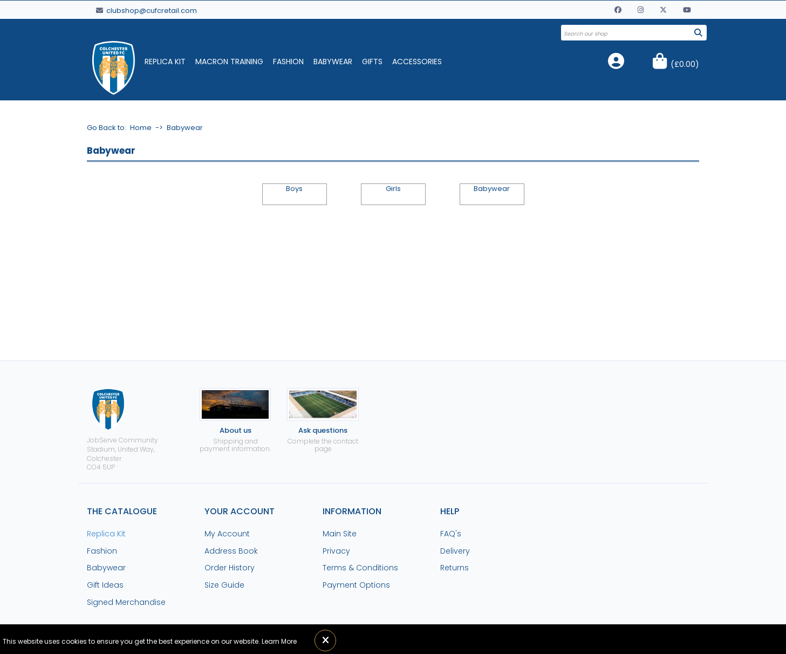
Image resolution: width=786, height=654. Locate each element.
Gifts (372, 61)
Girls (393, 189)
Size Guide (224, 585)
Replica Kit (165, 61)
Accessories (417, 61)
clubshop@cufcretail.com (146, 10)
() (685, 64)
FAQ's (450, 533)
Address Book (231, 551)
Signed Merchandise (126, 602)
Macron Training (229, 61)
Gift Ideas (105, 585)
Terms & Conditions (360, 567)
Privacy (336, 551)
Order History (229, 567)
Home (141, 127)
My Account (227, 533)
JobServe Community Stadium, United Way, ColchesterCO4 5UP (122, 430)
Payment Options (356, 585)
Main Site (340, 533)
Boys (294, 189)
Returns (454, 567)
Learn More (279, 641)
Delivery (455, 551)
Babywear (332, 61)
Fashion (288, 61)
